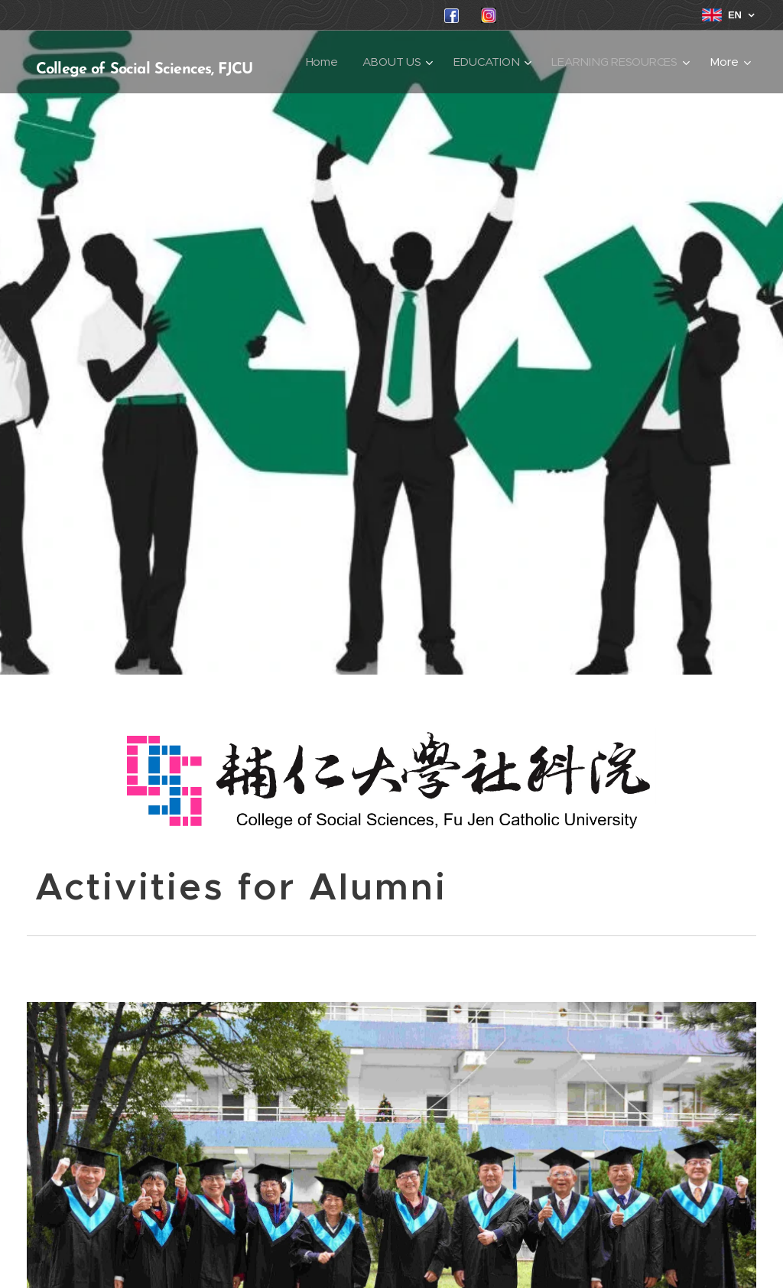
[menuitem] (480, 62)
